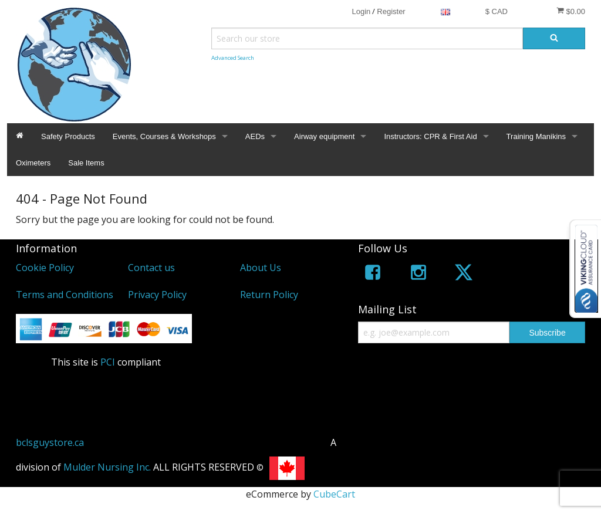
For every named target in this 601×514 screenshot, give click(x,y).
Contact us (151, 267)
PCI (107, 362)
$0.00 (570, 11)
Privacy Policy (157, 294)
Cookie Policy (45, 267)
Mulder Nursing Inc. (107, 467)
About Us (260, 267)
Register (391, 11)
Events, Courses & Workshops (164, 136)
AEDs (255, 136)
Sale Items (86, 162)
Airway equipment (324, 136)
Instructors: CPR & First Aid (430, 136)
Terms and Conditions (64, 294)
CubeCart (334, 494)
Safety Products (68, 136)
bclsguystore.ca (50, 442)
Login (361, 11)
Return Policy (269, 294)
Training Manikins (536, 136)
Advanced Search (232, 58)
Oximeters (33, 162)
